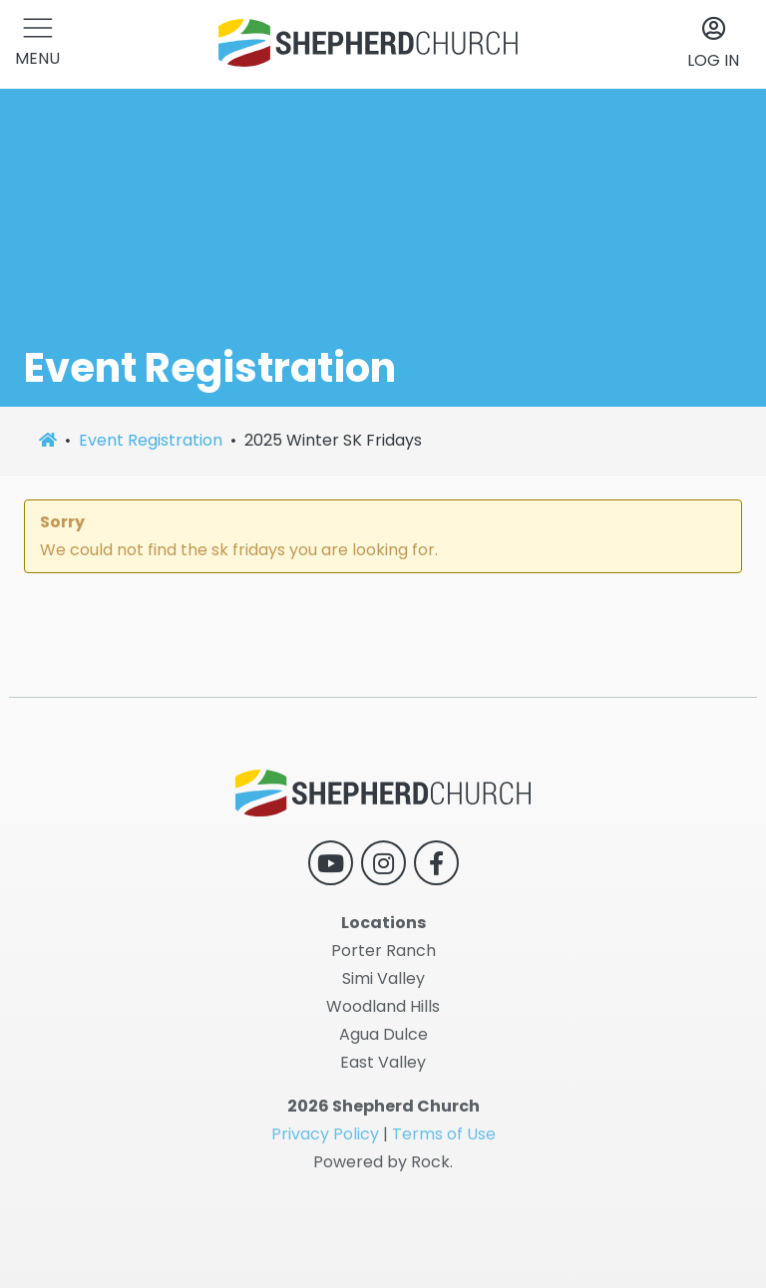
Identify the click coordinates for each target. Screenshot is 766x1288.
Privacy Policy (325, 1134)
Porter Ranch (383, 950)
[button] (37, 44)
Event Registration (150, 440)
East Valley (383, 1062)
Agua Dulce (383, 1034)
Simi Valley (383, 978)
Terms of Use (444, 1134)
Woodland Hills (383, 1006)
